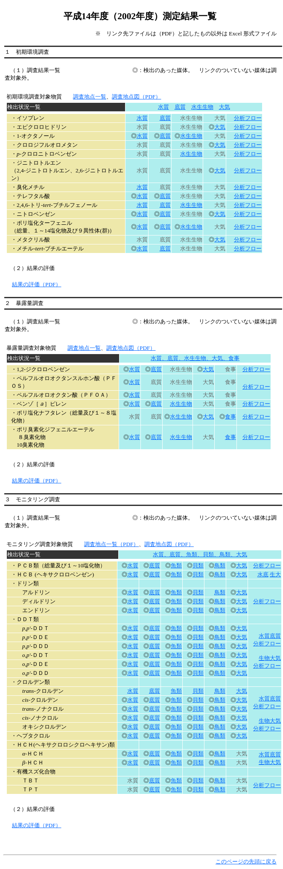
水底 (262, 574)
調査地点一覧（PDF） (111, 544)
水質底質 (270, 754)
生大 (275, 574)
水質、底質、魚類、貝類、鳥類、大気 (200, 554)
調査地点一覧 (89, 96)
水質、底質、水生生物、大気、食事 (195, 358)
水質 (163, 107)
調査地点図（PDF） (136, 96)
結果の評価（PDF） (36, 284)
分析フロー (248, 118)
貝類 (198, 565)
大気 (224, 107)
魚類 (176, 565)
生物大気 (270, 762)
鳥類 (219, 565)
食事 (230, 416)
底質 (180, 107)
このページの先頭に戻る (246, 861)
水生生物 (202, 107)
